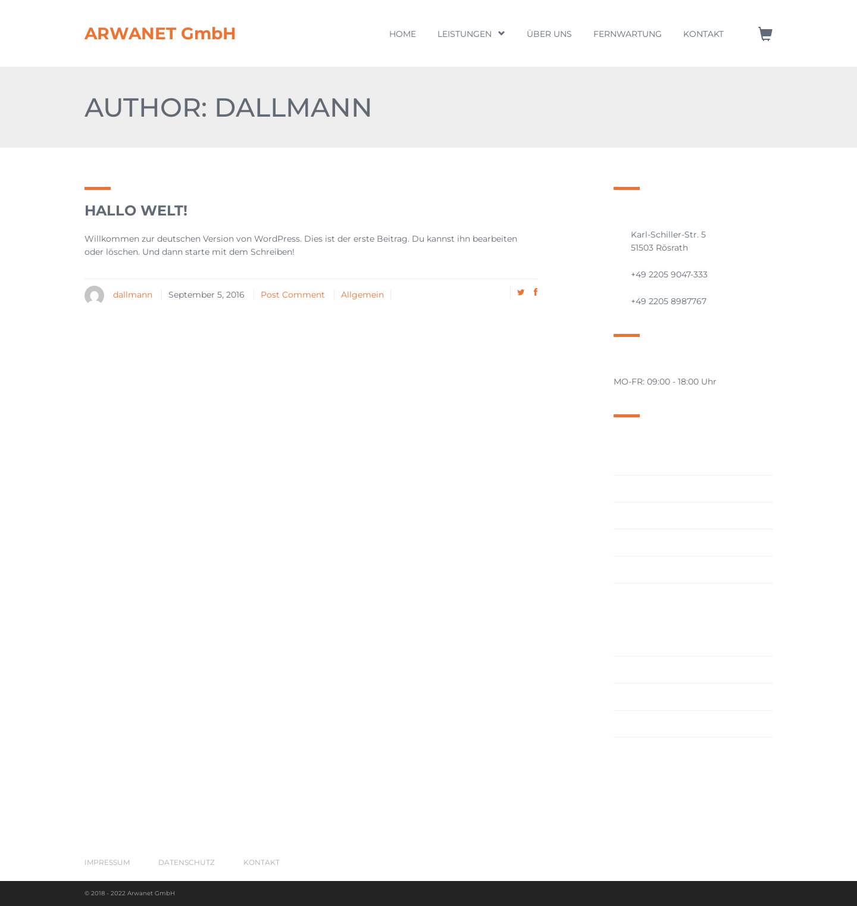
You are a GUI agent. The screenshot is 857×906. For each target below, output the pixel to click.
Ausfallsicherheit (648, 488)
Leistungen (471, 33)
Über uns (549, 34)
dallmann (132, 294)
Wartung (632, 750)
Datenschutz (186, 862)
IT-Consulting (642, 596)
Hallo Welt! (136, 210)
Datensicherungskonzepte (668, 542)
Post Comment (293, 294)
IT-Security (636, 696)
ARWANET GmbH (160, 33)
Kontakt (703, 34)
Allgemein (362, 294)
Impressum (107, 862)
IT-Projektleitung (649, 643)
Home (402, 34)
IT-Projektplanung (651, 669)
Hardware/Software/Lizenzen (673, 569)
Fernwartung (627, 34)
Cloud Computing (651, 515)
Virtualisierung (644, 723)
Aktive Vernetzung (652, 461)
